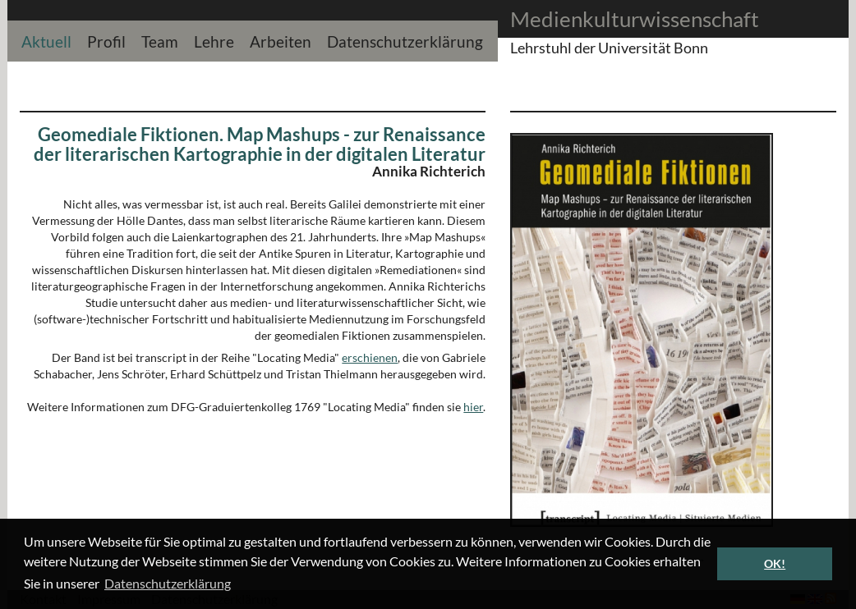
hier (473, 407)
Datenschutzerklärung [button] (167, 583)
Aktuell (46, 40)
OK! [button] (774, 563)
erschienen (370, 357)
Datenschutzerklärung (405, 40)
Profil (106, 40)
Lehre (214, 40)
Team (159, 40)
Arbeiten (280, 40)
